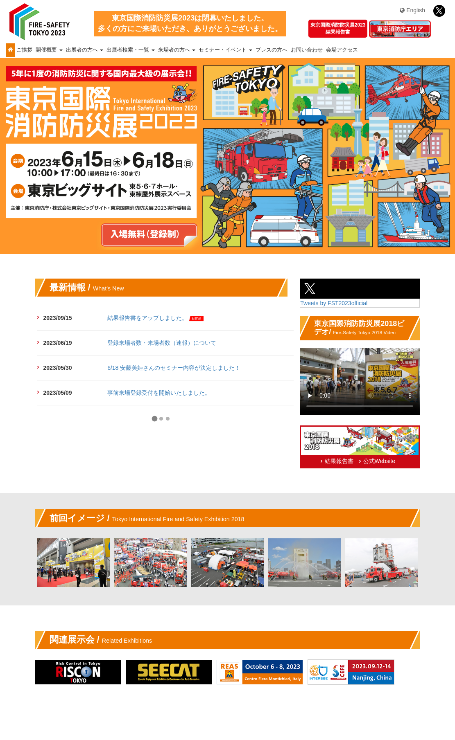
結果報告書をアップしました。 (147, 318)
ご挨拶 (24, 50)
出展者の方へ (85, 50)
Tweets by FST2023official (333, 303)
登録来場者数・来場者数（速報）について (161, 343)
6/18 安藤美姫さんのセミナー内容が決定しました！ (173, 367)
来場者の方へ (177, 50)
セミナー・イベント (225, 50)
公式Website (379, 461)
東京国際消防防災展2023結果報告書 (337, 28)
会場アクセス (342, 50)
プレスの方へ (271, 50)
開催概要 (49, 50)
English (412, 10)
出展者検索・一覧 (130, 50)
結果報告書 (339, 461)
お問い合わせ (307, 50)
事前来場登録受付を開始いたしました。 (159, 392)
